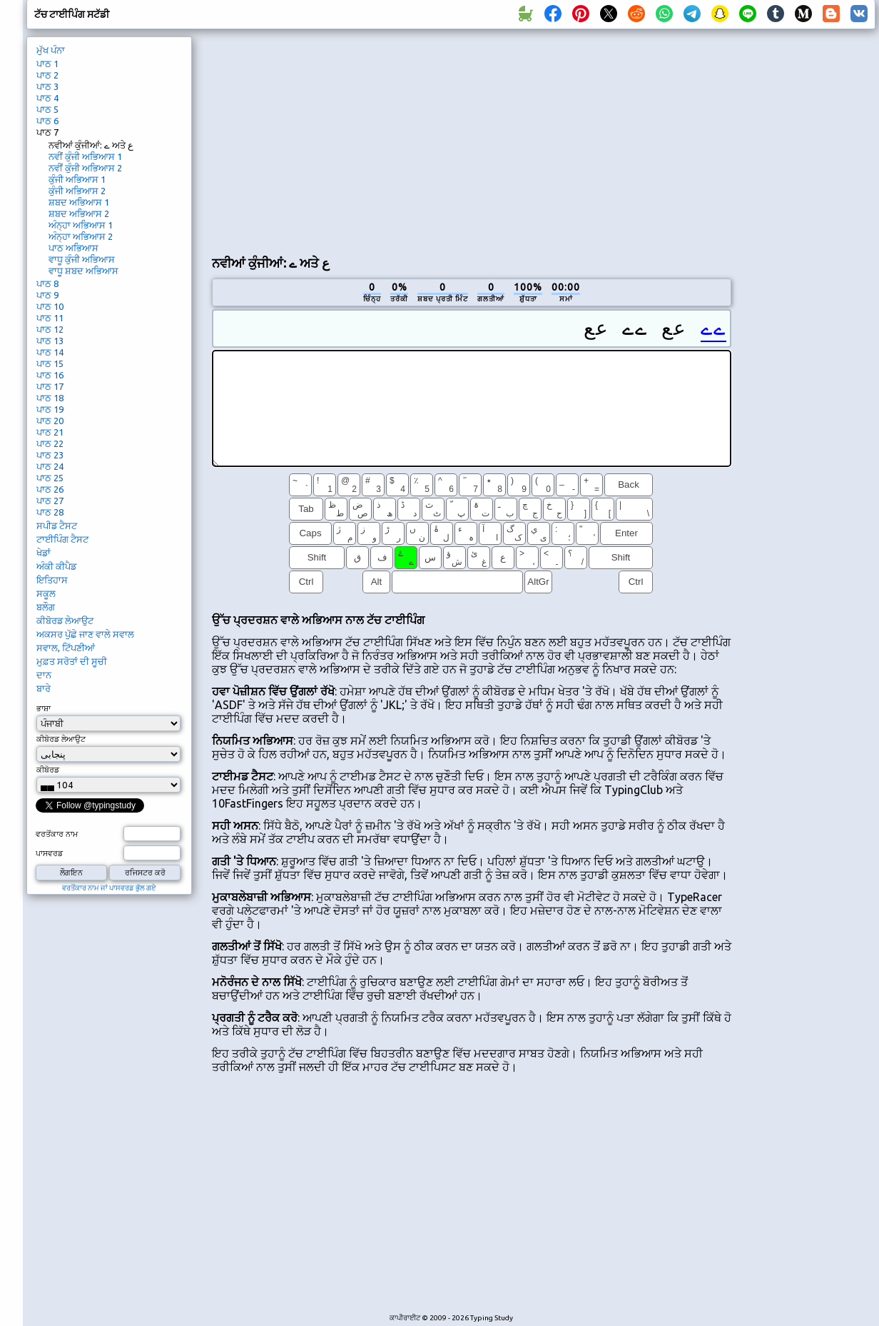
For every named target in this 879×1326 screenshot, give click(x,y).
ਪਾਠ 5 (47, 109)
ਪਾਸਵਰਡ (49, 853)
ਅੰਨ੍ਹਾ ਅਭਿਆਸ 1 (81, 225)
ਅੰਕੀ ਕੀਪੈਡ (56, 566)
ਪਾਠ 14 (49, 352)
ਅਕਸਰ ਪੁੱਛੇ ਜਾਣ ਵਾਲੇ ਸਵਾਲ (85, 634)
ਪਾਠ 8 (47, 283)
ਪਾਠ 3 (47, 86)
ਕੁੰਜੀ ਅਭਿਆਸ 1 (77, 179)
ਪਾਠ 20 (49, 421)
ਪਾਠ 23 (49, 455)
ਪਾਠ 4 (47, 98)
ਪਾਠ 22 (49, 443)
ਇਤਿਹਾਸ (52, 580)
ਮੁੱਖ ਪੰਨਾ (50, 50)
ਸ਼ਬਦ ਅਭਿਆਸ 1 (79, 202)
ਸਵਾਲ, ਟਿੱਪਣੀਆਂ (65, 648)
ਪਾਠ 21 (49, 432)
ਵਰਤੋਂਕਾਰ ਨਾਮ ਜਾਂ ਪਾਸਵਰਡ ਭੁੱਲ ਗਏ (109, 888)
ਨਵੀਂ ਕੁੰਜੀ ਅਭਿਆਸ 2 (85, 168)
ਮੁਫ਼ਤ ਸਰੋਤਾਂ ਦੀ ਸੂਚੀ (71, 661)
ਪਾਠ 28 (49, 512)
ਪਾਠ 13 (49, 341)
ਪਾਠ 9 (47, 295)
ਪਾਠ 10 (49, 306)
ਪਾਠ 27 (49, 501)
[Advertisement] (408, 140)
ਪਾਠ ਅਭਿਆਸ (73, 248)
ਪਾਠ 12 (49, 329)
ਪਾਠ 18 (49, 398)
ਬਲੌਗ (45, 607)
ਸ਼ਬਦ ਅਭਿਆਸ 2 (79, 214)
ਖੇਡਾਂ (43, 553)
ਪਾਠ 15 (49, 363)
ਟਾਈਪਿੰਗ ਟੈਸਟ (62, 539)
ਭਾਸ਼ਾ (43, 708)
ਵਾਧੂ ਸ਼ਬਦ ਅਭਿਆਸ (83, 271)
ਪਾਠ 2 (47, 75)
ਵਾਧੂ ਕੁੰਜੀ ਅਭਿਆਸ (82, 259)
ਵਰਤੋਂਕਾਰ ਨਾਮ (57, 834)
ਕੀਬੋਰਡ (47, 769)
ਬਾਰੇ (43, 688)
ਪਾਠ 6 (47, 121)
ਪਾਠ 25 (49, 478)
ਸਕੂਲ (46, 593)
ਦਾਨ (43, 675)
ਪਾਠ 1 (47, 64)
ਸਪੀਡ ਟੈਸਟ (56, 526)
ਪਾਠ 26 (49, 489)
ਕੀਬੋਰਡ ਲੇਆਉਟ (64, 621)
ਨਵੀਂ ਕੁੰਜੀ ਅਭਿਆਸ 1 (85, 156)
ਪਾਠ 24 (49, 466)
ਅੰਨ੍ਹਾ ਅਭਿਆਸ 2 (81, 236)
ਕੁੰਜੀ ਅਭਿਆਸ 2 (77, 191)
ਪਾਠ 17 (49, 386)
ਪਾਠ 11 (49, 318)
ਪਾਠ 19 (49, 409)
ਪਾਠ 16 (49, 375)
